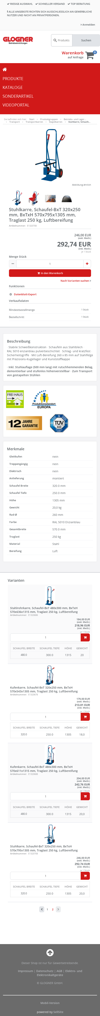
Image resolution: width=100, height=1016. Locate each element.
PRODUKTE (13, 78)
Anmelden (87, 24)
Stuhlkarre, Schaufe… (79, 121)
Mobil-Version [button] (50, 1003)
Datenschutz (44, 971)
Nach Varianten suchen (76, 280)
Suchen (86, 40)
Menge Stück (17, 256)
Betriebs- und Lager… (75, 119)
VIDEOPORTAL (16, 105)
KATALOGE (13, 87)
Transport (14, 121)
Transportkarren (34, 121)
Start (31, 119)
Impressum (26, 971)
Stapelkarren (55, 121)
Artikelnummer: (17, 226)
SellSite (58, 1012)
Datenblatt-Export (22, 294)
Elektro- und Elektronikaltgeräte (59, 973)
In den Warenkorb (50, 273)
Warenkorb (72, 53)
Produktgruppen (49, 119)
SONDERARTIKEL (18, 96)
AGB (60, 971)
